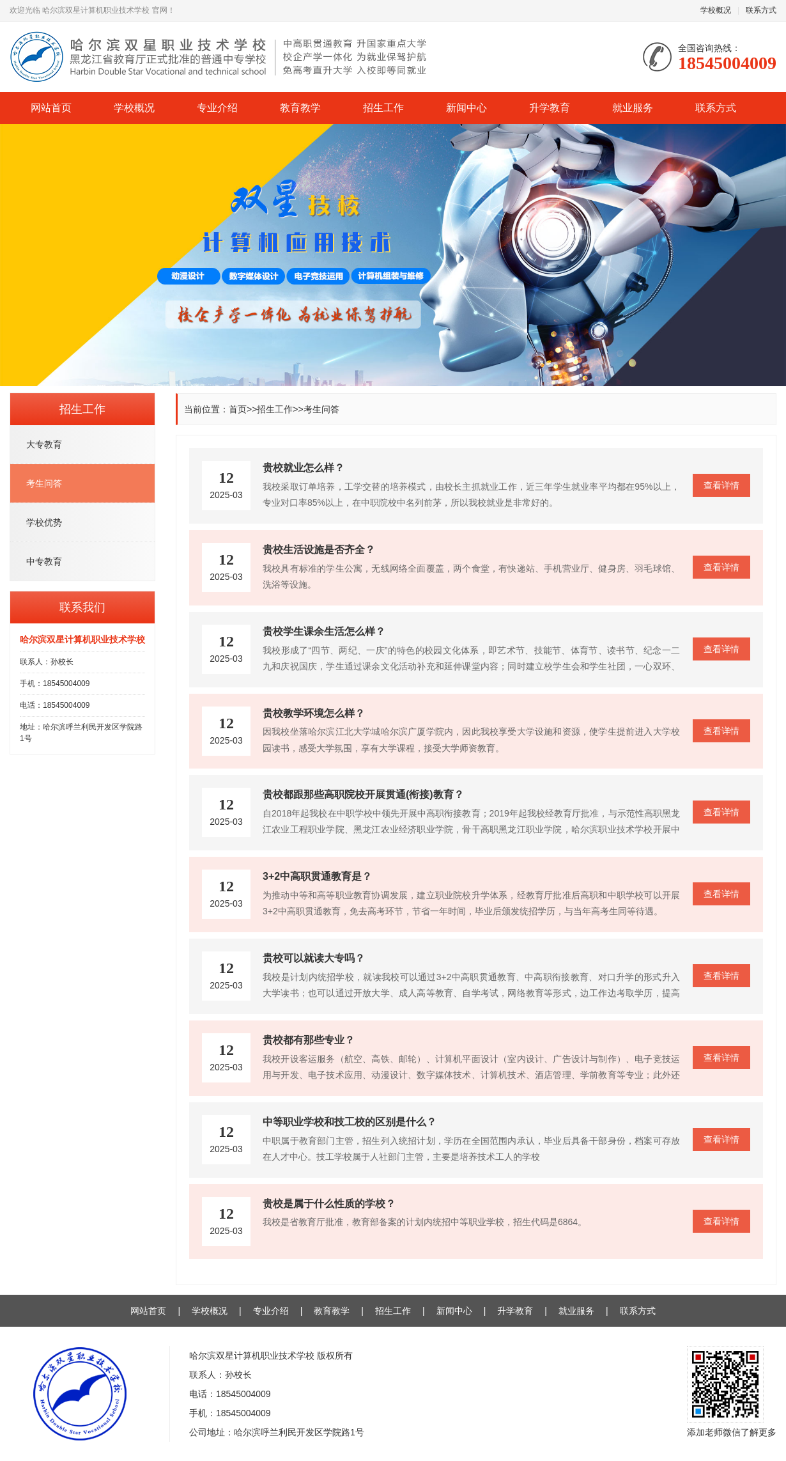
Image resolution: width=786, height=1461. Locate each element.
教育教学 (300, 107)
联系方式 (761, 10)
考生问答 (321, 409)
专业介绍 (217, 107)
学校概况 (715, 10)
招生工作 (383, 107)
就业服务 (632, 107)
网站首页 (51, 107)
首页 (238, 409)
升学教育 (549, 107)
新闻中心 (466, 107)
